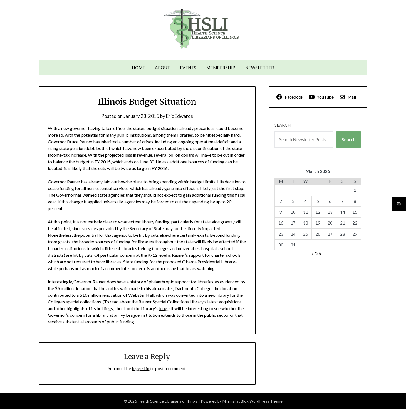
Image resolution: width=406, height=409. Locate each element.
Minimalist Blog (235, 401)
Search (282, 125)
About (162, 67)
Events (188, 67)
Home (138, 67)
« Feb (316, 253)
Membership (221, 67)
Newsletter (259, 67)
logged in (140, 368)
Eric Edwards (179, 116)
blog (163, 308)
